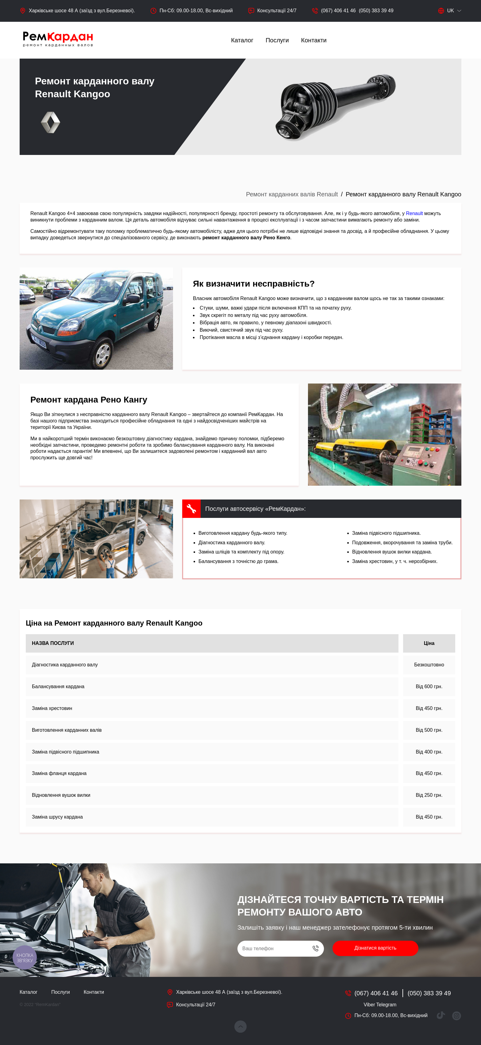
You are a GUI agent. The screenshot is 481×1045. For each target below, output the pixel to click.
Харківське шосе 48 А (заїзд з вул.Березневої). (82, 10)
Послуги (277, 40)
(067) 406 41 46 (338, 10)
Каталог (242, 40)
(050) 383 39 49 (376, 10)
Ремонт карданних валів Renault (292, 194)
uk (446, 11)
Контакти (314, 40)
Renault (414, 213)
